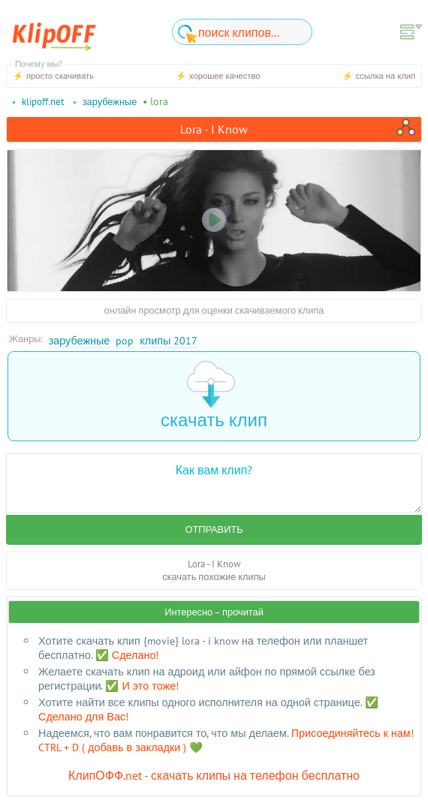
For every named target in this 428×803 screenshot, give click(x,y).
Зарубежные (79, 340)
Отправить (214, 529)
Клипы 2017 (168, 340)
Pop (125, 340)
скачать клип (214, 396)
